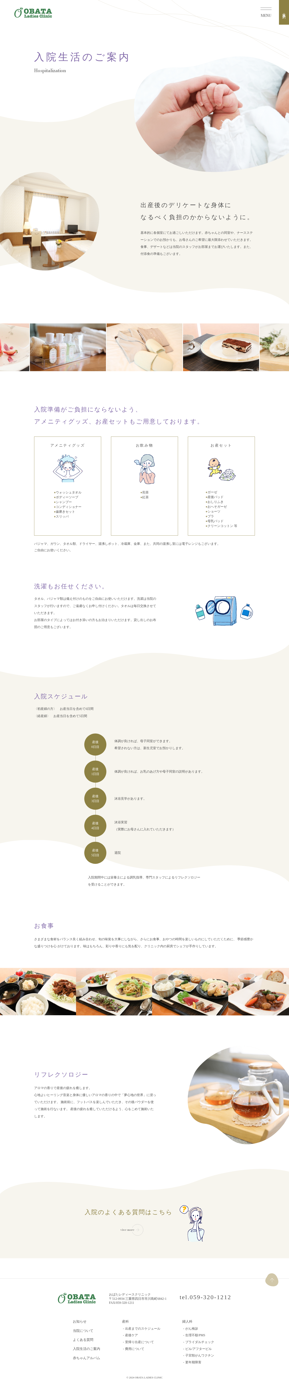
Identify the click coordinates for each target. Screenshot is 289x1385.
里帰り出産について (139, 1342)
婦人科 (187, 1321)
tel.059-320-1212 (204, 1297)
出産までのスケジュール (142, 1328)
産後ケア (131, 1335)
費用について (134, 1349)
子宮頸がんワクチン (199, 1356)
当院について (83, 1331)
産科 (125, 1321)
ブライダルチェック (199, 1342)
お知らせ (79, 1321)
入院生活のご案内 (86, 1349)
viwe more (127, 1230)
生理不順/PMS (195, 1335)
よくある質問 (83, 1340)
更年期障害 (193, 1362)
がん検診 (191, 1328)
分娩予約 (284, 12)
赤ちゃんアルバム (86, 1358)
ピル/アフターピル (198, 1349)
